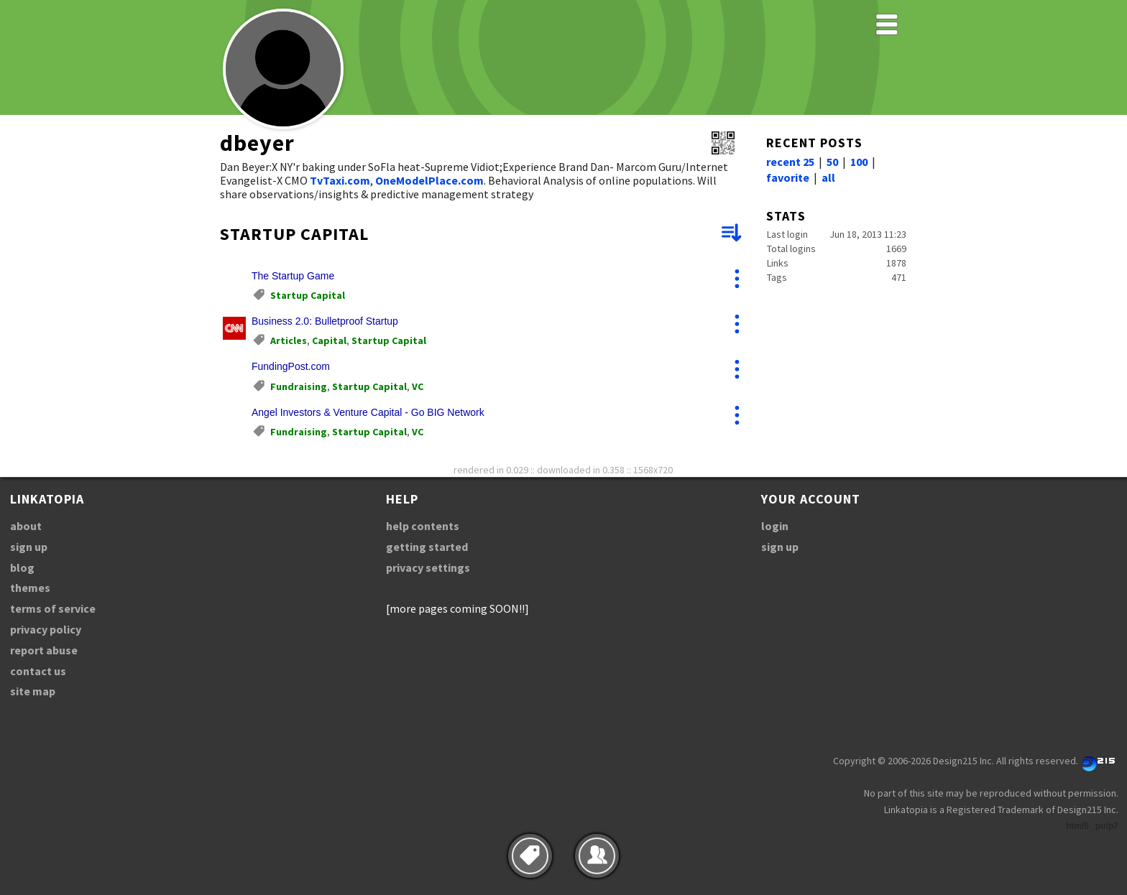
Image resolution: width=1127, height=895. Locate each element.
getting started (427, 546)
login (774, 526)
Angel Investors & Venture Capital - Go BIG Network (368, 412)
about (26, 526)
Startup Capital (307, 295)
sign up (28, 546)
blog (22, 567)
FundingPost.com (291, 366)
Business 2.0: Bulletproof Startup (325, 321)
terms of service (53, 608)
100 (859, 161)
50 (832, 161)
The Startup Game (293, 276)
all (828, 177)
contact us (38, 671)
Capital (329, 340)
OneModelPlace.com (429, 180)
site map (32, 691)
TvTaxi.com (340, 180)
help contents (422, 526)
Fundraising (298, 386)
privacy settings (428, 567)
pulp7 (1106, 826)
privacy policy (45, 629)
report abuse (44, 650)
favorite (787, 177)
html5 (1077, 826)
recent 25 (790, 161)
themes (30, 587)
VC (417, 386)
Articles (288, 340)
